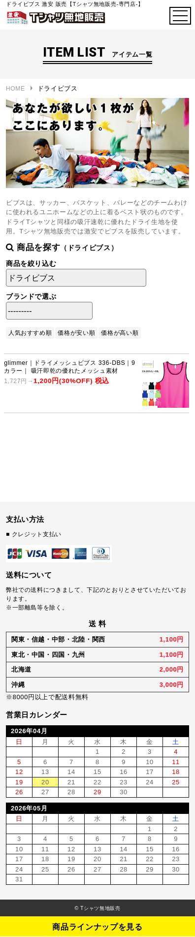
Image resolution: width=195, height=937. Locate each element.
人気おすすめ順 (30, 332)
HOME (15, 88)
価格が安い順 (76, 332)
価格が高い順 (119, 332)
